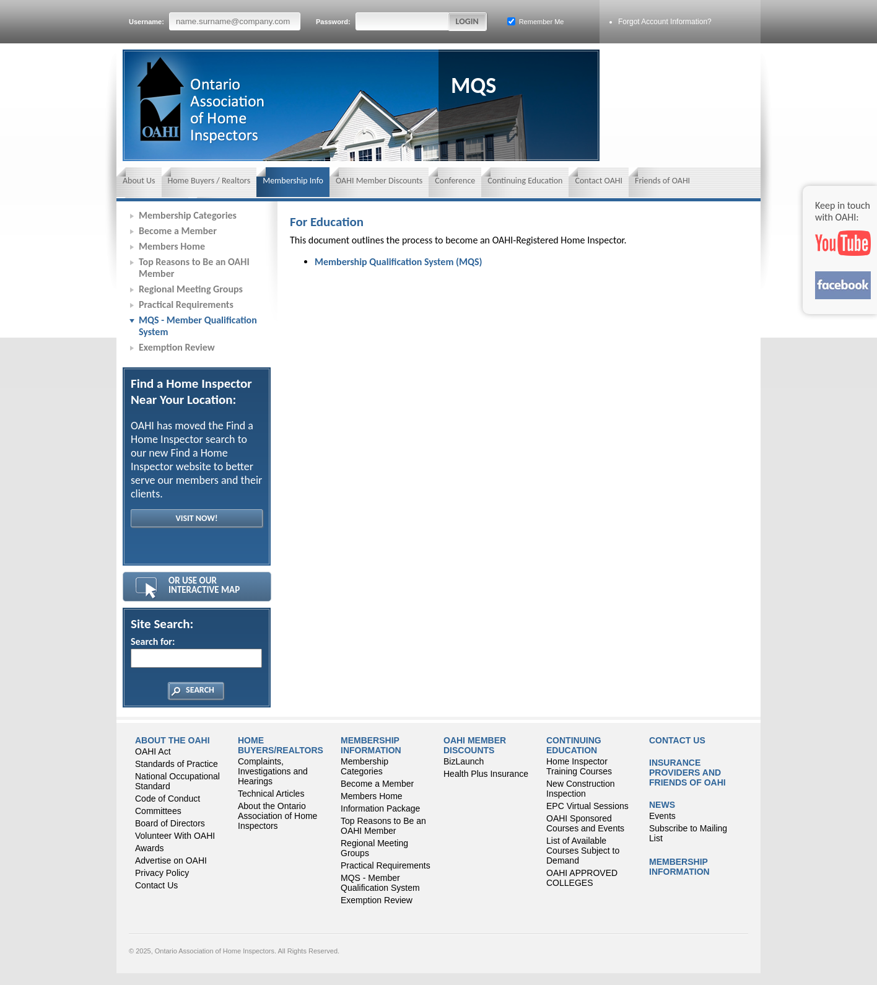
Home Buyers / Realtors (209, 180)
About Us (139, 180)
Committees (158, 811)
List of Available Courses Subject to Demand (582, 850)
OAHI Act (153, 751)
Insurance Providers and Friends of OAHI (687, 772)
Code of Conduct (167, 798)
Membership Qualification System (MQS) (398, 262)
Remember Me (535, 21)
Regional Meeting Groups (191, 289)
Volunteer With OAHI (175, 836)
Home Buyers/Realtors (280, 745)
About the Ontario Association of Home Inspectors (277, 816)
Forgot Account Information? (665, 21)
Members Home (172, 246)
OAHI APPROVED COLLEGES (581, 878)
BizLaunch (463, 761)
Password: (383, 21)
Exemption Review (177, 347)
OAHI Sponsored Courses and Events (585, 823)
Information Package (380, 808)
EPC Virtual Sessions (587, 806)
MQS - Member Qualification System (198, 326)
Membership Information (371, 745)
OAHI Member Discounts (379, 180)
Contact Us (156, 885)
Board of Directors (170, 823)
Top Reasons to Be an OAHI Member (194, 267)
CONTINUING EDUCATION (573, 745)
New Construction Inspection (580, 789)
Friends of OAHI (662, 180)
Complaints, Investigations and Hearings (273, 771)
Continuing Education (524, 180)
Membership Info (293, 180)
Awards (149, 848)
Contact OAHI (598, 180)
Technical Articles (271, 794)
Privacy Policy (162, 873)
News (662, 805)
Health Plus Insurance (485, 774)
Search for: (196, 652)
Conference (455, 180)
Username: (214, 21)
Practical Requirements (186, 304)
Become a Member (178, 231)
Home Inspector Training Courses (579, 766)
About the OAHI (172, 740)
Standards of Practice (176, 764)
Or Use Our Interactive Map (204, 585)
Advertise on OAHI (171, 860)
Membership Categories (188, 215)
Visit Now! (196, 518)
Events (662, 816)
